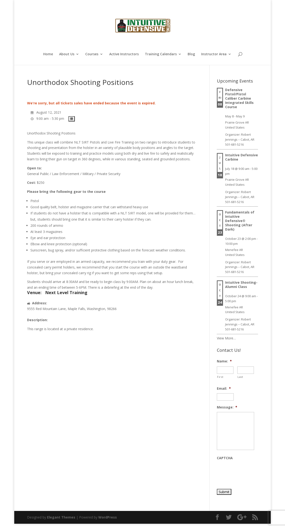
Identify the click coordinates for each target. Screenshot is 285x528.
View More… (226, 338)
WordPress (107, 517)
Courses (91, 54)
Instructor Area (214, 54)
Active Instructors (124, 54)
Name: (224, 361)
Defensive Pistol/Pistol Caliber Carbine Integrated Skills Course (239, 98)
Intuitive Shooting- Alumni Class (241, 284)
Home (48, 54)
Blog (191, 54)
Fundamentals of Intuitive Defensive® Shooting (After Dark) (239, 221)
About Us (66, 54)
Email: (224, 388)
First (220, 377)
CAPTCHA (225, 458)
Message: (227, 407)
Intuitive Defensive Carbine (241, 157)
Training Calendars (161, 54)
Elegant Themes (61, 517)
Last (240, 377)
